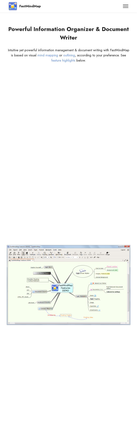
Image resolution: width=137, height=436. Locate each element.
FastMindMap (30, 6)
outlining (69, 55)
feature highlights (63, 60)
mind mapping (47, 55)
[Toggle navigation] (125, 6)
